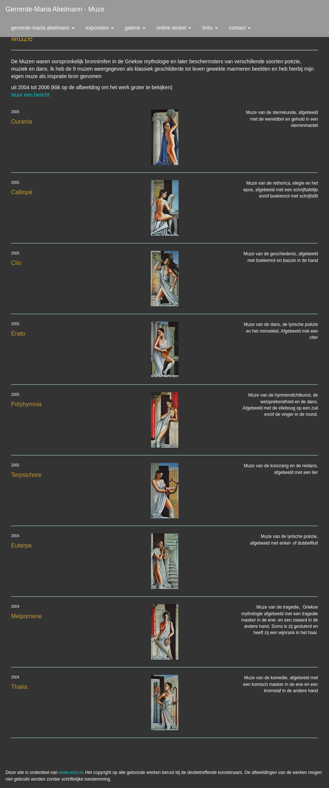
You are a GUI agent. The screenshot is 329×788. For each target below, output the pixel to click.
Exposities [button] (100, 28)
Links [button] (210, 28)
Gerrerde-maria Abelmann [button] (43, 28)
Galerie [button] (135, 28)
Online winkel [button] (174, 28)
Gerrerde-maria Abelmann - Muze (55, 9)
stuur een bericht (30, 95)
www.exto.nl (71, 772)
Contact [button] (240, 28)
